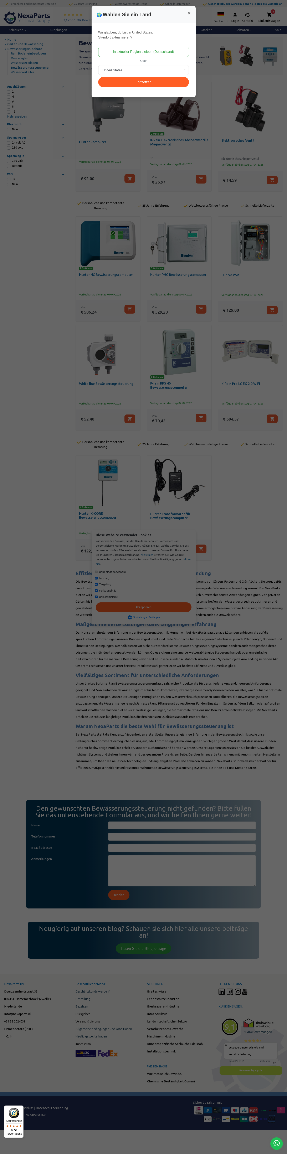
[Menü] (21, 1108)
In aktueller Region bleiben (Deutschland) (143, 51)
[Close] (189, 13)
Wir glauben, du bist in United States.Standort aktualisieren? (125, 35)
